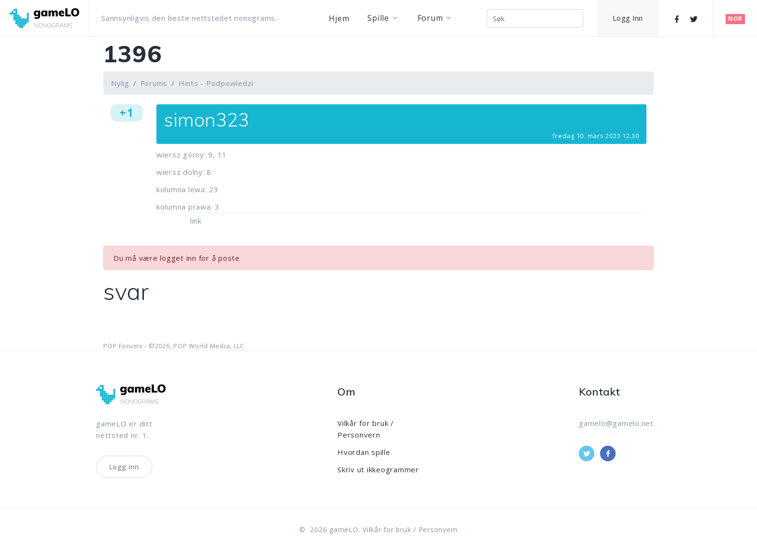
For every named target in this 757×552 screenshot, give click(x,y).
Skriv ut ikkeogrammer (378, 469)
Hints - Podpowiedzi (216, 83)
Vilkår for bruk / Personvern (410, 529)
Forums (154, 83)
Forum (430, 18)
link (196, 221)
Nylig (120, 83)
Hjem (339, 18)
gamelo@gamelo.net (616, 423)
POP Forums (123, 345)
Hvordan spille (364, 452)
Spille (378, 18)
